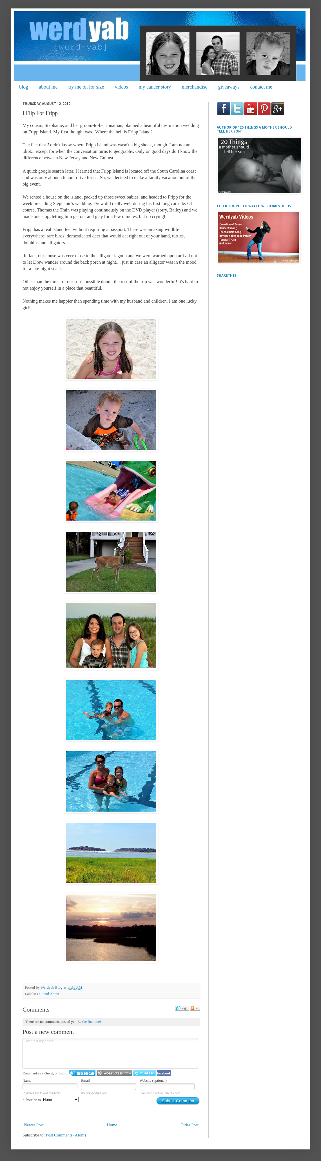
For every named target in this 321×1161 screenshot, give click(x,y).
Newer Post (34, 1125)
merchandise (194, 87)
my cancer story (155, 87)
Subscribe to (51, 1100)
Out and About (48, 994)
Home (112, 1125)
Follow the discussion (195, 1008)
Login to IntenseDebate (82, 1073)
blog (23, 87)
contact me (261, 87)
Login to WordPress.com (114, 1073)
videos (121, 87)
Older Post (189, 1125)
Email (85, 1080)
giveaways (228, 87)
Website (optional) (153, 1080)
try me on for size (86, 87)
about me (48, 87)
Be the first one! (89, 1021)
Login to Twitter (144, 1073)
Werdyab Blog (52, 987)
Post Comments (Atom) (66, 1135)
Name (27, 1080)
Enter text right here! (110, 1053)
